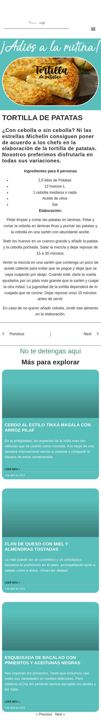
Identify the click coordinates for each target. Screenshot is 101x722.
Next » (60, 714)
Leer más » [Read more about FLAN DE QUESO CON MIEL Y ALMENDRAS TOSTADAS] (12, 582)
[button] (93, 28)
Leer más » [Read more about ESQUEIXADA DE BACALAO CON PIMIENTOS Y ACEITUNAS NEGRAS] (12, 701)
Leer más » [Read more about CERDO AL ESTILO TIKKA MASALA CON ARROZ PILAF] (12, 469)
